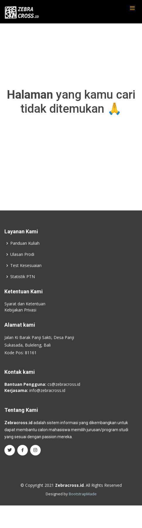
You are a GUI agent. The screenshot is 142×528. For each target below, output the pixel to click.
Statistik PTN (22, 281)
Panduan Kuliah (25, 248)
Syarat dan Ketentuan (24, 308)
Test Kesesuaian (26, 270)
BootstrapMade (83, 498)
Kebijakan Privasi (20, 314)
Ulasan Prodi (22, 259)
